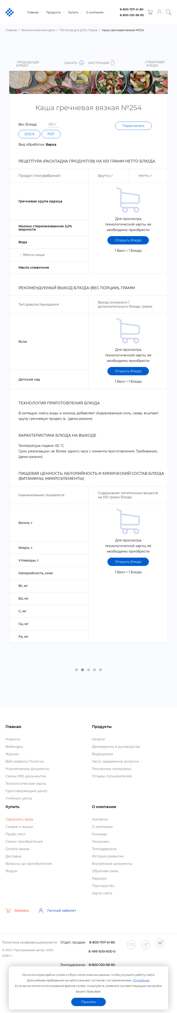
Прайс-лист (16, 834)
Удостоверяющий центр (26, 791)
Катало (98, 739)
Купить (74, 12)
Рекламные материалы (111, 769)
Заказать (17, 910)
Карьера (99, 878)
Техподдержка (104, 849)
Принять (88, 1002)
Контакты (100, 819)
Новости (13, 739)
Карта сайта (102, 893)
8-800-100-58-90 (132, 15)
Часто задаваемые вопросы (115, 761)
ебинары (14, 747)
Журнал (12, 754)
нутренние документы (112, 864)
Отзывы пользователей (112, 776)
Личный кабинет (57, 910)
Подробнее (141, 980)
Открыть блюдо (128, 240)
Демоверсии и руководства (116, 747)
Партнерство (103, 886)
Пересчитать (133, 126)
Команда (99, 834)
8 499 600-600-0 (101, 951)
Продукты (55, 12)
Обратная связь (105, 871)
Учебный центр (19, 798)
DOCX (29, 134)
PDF (51, 134)
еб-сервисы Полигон (25, 761)
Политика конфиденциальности (29, 942)
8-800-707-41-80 (131, 9)
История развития (108, 856)
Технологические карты (26, 784)
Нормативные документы (27, 769)
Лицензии (100, 841)
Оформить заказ (19, 819)
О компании (96, 12)
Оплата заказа (17, 849)
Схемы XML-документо (26, 776)
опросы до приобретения (29, 864)
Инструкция (102, 63)
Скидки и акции (19, 827)
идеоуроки (102, 754)
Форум (11, 871)
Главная (34, 12)
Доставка (13, 856)
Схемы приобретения (24, 841)
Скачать (74, 63)
